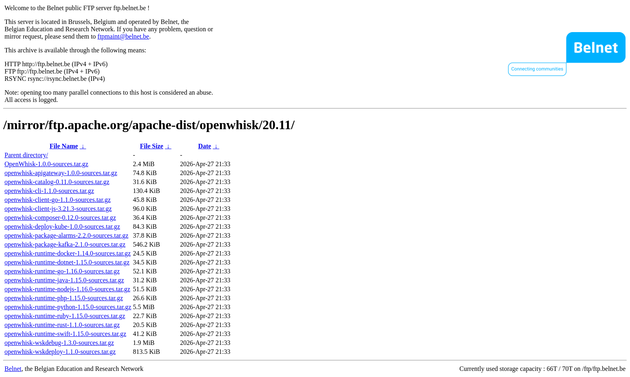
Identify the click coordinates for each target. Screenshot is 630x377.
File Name (64, 146)
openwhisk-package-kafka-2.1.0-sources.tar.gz (65, 244)
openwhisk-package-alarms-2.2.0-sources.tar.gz (66, 235)
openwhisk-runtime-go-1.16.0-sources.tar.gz (61, 271)
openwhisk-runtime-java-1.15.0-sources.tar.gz (64, 280)
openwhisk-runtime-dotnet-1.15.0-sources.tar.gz (66, 262)
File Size (151, 146)
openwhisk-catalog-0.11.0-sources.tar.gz (56, 181)
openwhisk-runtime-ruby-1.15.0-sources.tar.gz (64, 315)
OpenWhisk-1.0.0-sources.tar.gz (46, 163)
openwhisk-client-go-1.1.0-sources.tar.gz (57, 199)
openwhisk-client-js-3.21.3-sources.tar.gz (58, 208)
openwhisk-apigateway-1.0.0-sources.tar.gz (60, 172)
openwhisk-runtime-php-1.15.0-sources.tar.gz (63, 298)
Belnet (13, 368)
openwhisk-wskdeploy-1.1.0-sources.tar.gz (60, 351)
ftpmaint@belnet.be (123, 36)
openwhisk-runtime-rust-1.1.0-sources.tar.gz (61, 324)
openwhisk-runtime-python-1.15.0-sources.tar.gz (67, 306)
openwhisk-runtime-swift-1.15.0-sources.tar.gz (65, 333)
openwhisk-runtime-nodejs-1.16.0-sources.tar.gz (67, 289)
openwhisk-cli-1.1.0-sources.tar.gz (49, 190)
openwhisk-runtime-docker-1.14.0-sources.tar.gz (67, 253)
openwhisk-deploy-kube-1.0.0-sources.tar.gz (62, 226)
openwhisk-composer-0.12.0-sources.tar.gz (60, 217)
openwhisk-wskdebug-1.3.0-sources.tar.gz (59, 342)
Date (204, 146)
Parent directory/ (26, 155)
